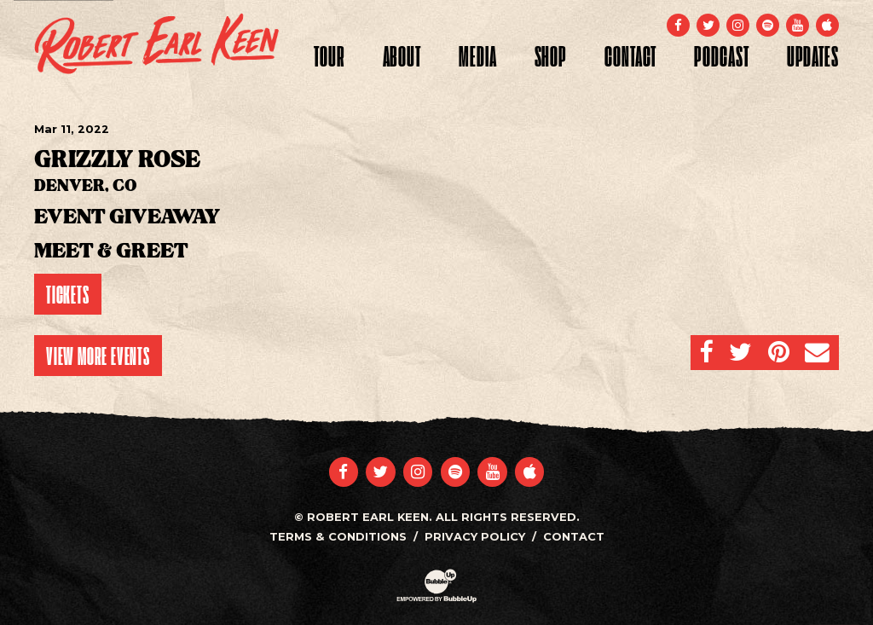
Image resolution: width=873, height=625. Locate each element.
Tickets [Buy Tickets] (68, 294)
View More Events (98, 355)
